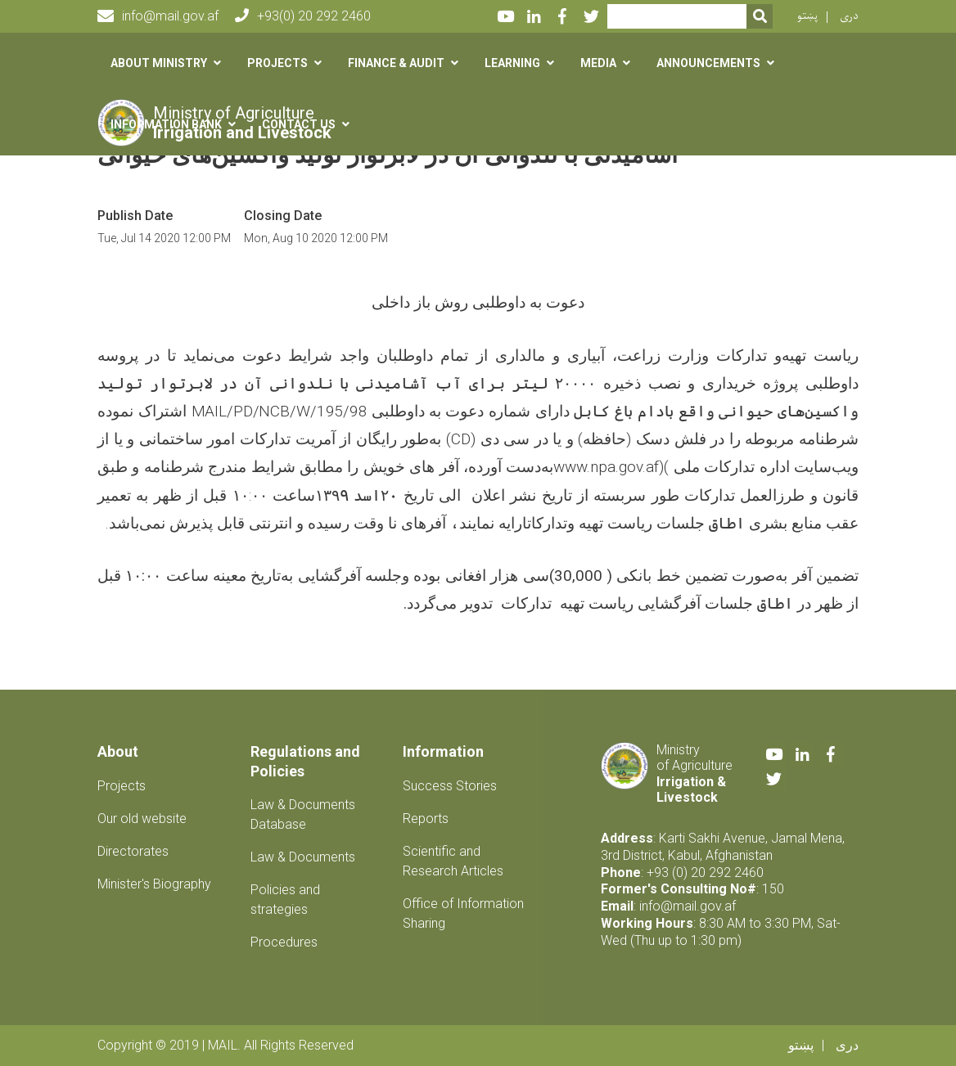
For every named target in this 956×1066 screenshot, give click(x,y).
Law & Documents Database (302, 814)
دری (849, 16)
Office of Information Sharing (463, 913)
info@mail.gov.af (158, 16)
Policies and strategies (285, 899)
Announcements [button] (708, 63)
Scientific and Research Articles (453, 861)
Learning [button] (512, 63)
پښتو (807, 16)
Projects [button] (277, 63)
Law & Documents (302, 857)
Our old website (142, 818)
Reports (426, 818)
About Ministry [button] (158, 63)
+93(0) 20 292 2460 (303, 16)
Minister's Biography (154, 884)
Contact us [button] (299, 124)
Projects (121, 786)
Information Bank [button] (166, 124)
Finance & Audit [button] (396, 63)
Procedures (284, 942)
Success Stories (450, 786)
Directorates (133, 851)
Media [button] (598, 63)
